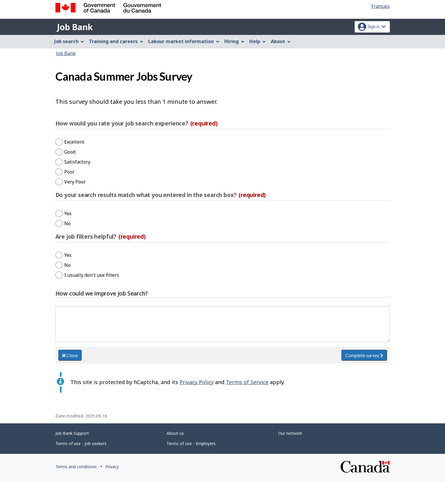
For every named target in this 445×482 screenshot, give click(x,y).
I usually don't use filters (91, 275)
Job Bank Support (72, 433)
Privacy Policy (197, 382)
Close (70, 355)
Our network (290, 433)
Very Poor (75, 182)
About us (175, 433)
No (67, 223)
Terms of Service (247, 382)
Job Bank (75, 27)
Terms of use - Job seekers (80, 443)
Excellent (74, 142)
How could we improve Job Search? (101, 293)
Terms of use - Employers (191, 443)
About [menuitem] (281, 41)
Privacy (112, 466)
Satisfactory (77, 162)
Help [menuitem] (257, 41)
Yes (68, 213)
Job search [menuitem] (69, 41)
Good (69, 152)
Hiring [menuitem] (234, 41)
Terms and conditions (76, 466)
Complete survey (364, 355)
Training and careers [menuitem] (116, 41)
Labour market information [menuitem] (183, 41)
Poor (69, 172)
